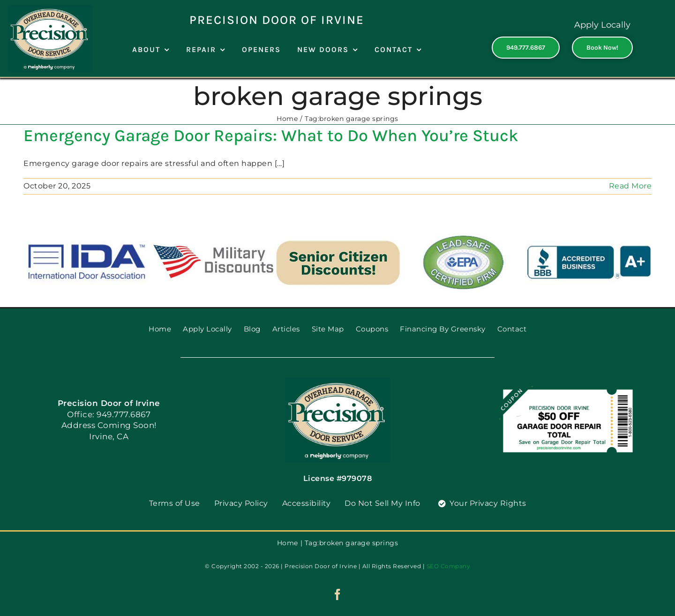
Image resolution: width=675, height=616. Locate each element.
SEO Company (449, 566)
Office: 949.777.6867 (108, 414)
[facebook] (338, 594)
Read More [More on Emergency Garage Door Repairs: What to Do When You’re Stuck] (630, 185)
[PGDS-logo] (50, 8)
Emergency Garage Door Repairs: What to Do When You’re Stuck (270, 135)
